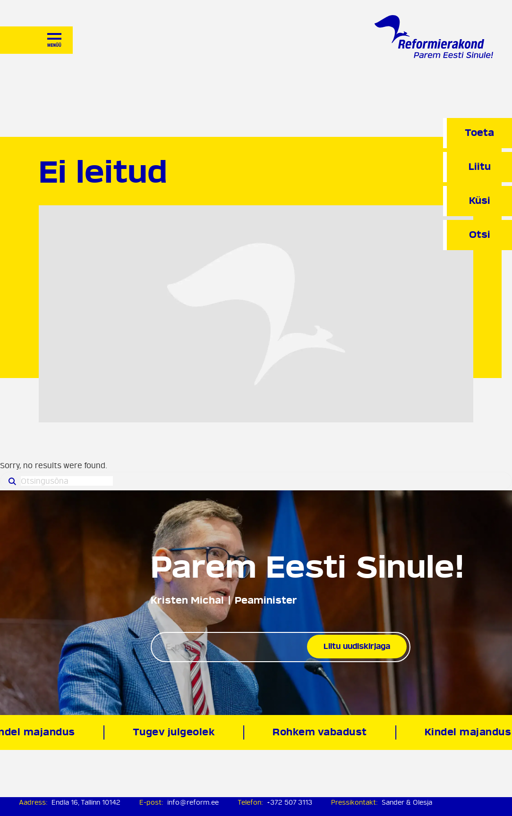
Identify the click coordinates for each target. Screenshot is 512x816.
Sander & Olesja (407, 803)
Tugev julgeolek (175, 732)
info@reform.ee (193, 803)
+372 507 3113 (289, 803)
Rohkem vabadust (320, 732)
